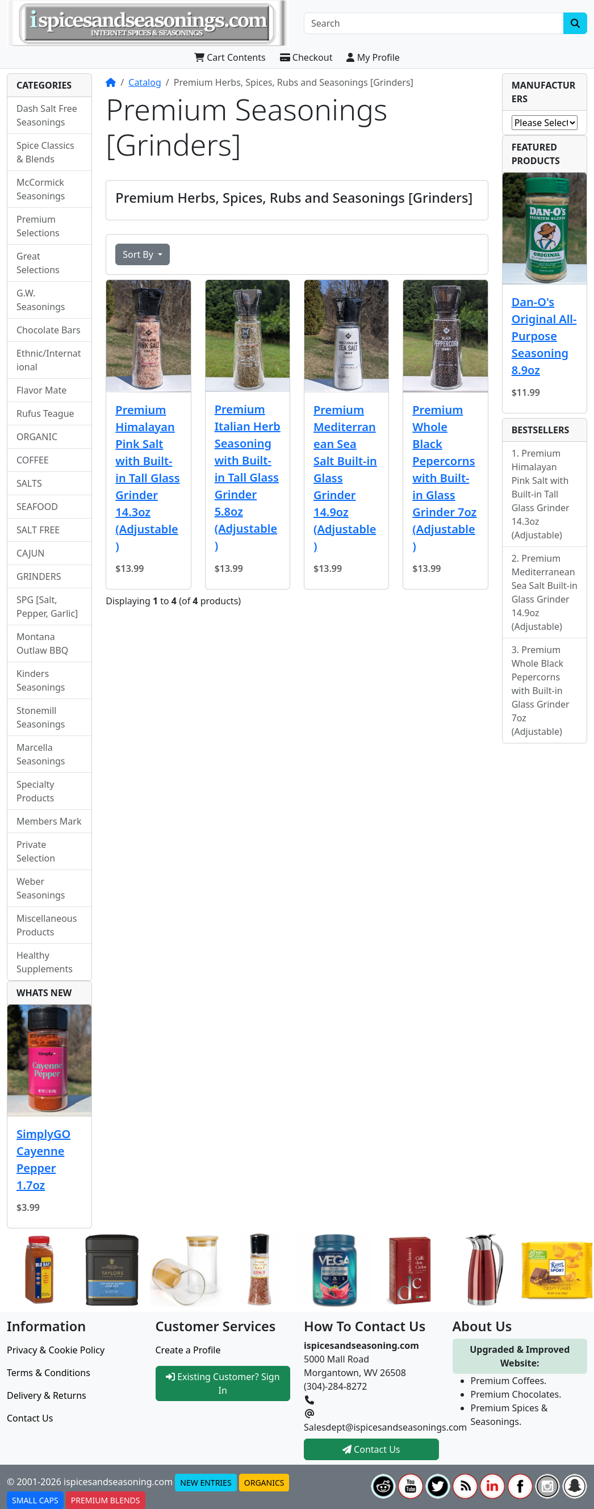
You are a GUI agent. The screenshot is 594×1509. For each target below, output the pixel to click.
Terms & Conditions (48, 1372)
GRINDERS (38, 576)
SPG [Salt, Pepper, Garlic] (47, 606)
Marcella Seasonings (40, 754)
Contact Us (30, 1418)
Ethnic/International (48, 360)
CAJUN (30, 553)
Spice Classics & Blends (45, 152)
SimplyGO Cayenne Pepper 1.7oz (43, 1159)
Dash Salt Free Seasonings (46, 115)
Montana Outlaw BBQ (42, 643)
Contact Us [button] (371, 1449)
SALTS (29, 483)
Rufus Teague (45, 413)
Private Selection (35, 851)
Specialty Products (35, 791)
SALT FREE (38, 530)
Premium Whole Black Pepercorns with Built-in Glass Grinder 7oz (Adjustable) (444, 478)
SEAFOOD (37, 506)
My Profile (372, 57)
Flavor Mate (41, 390)
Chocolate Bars (48, 330)
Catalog (144, 82)
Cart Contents (230, 57)
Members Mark (48, 821)
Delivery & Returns (46, 1395)
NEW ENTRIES (205, 1482)
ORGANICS (264, 1482)
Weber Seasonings (40, 888)
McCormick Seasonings (40, 189)
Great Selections (38, 263)
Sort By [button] (139, 254)
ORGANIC (36, 436)
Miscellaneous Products (46, 925)
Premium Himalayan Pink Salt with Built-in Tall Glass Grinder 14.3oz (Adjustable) (147, 478)
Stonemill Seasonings (40, 717)
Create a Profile (188, 1350)
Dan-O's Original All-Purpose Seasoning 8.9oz (544, 336)
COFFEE (32, 460)
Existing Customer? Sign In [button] (223, 1383)
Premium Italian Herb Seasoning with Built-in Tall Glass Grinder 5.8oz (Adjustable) (248, 477)
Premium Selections (38, 226)
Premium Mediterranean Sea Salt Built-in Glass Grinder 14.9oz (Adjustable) (345, 478)
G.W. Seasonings (40, 300)
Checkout (306, 57)
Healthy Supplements (44, 962)
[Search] (434, 23)
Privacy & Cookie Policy (55, 1350)
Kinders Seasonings (40, 680)
